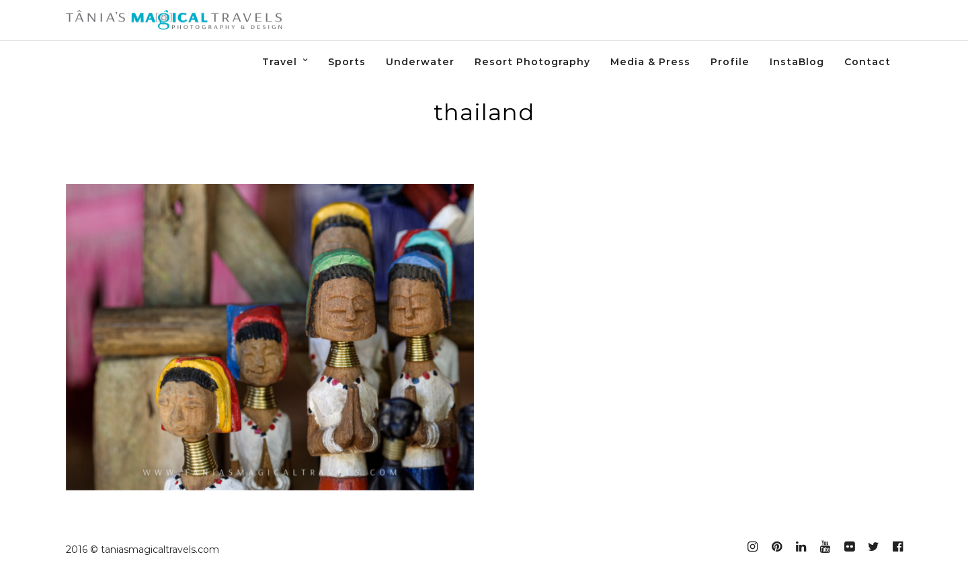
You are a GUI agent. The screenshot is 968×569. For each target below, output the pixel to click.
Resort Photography (532, 62)
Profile (730, 62)
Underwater (420, 62)
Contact (867, 62)
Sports (347, 62)
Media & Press (650, 62)
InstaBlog (797, 62)
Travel (279, 62)
